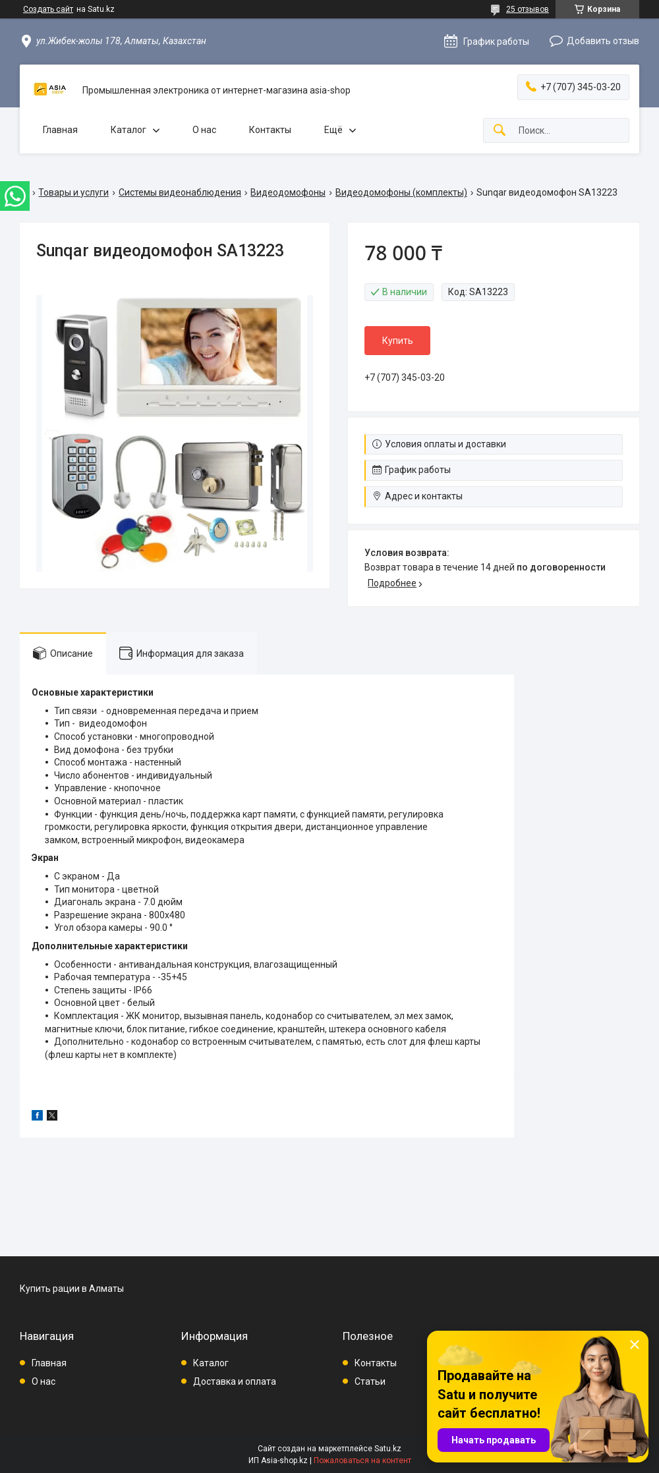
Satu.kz (387, 1448)
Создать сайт (48, 9)
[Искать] (499, 131)
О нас (204, 130)
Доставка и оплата (234, 1381)
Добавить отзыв (603, 41)
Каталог (128, 130)
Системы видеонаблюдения (180, 192)
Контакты (270, 130)
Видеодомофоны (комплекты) (401, 192)
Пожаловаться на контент (362, 1460)
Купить (397, 340)
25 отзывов (527, 9)
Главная (60, 130)
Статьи (370, 1381)
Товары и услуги (73, 192)
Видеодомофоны (288, 192)
